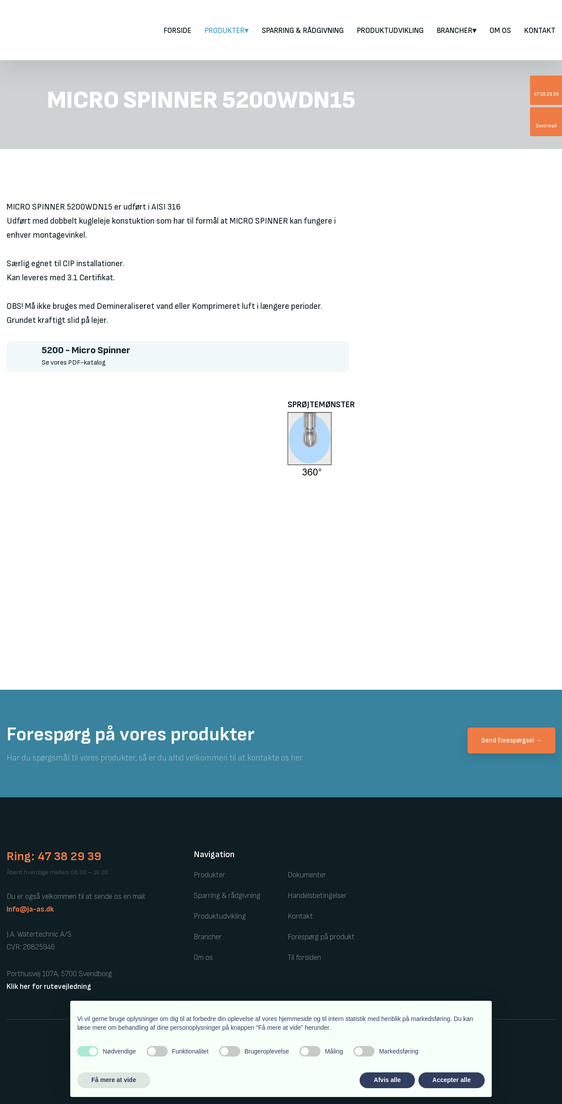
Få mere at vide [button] (113, 1079)
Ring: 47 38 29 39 (54, 856)
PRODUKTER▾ (227, 30)
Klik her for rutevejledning (49, 986)
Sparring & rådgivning (303, 30)
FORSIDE (177, 30)
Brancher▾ (456, 30)
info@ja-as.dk (30, 909)
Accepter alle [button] (451, 1079)
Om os (500, 30)
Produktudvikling (390, 30)
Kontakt (539, 30)
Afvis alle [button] (387, 1079)
